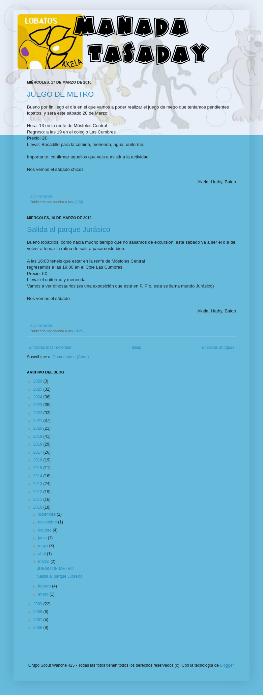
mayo (43, 545)
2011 (38, 499)
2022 (38, 413)
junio (43, 538)
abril (42, 553)
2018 (38, 444)
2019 (38, 436)
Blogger (227, 665)
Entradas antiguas (218, 347)
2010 (38, 507)
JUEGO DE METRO (60, 94)
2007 (38, 619)
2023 (38, 404)
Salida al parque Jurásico (68, 229)
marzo (44, 561)
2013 (38, 483)
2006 (38, 627)
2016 (38, 460)
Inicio (136, 347)
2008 (38, 611)
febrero (45, 586)
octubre (45, 530)
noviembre (48, 522)
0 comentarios (41, 196)
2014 (38, 476)
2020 (38, 428)
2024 (38, 397)
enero (44, 594)
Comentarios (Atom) (71, 357)
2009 (38, 604)
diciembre (47, 514)
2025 (38, 389)
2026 (38, 381)
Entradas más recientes (50, 347)
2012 (38, 491)
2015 (38, 467)
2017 (38, 452)
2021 (38, 420)
